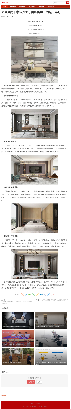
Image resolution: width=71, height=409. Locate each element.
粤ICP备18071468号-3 (42, 406)
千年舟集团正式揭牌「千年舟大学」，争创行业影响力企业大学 (16, 302)
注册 (39, 382)
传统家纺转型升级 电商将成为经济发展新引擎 (55, 300)
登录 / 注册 (5, 2)
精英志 (29, 406)
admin (3, 16)
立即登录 (31, 382)
